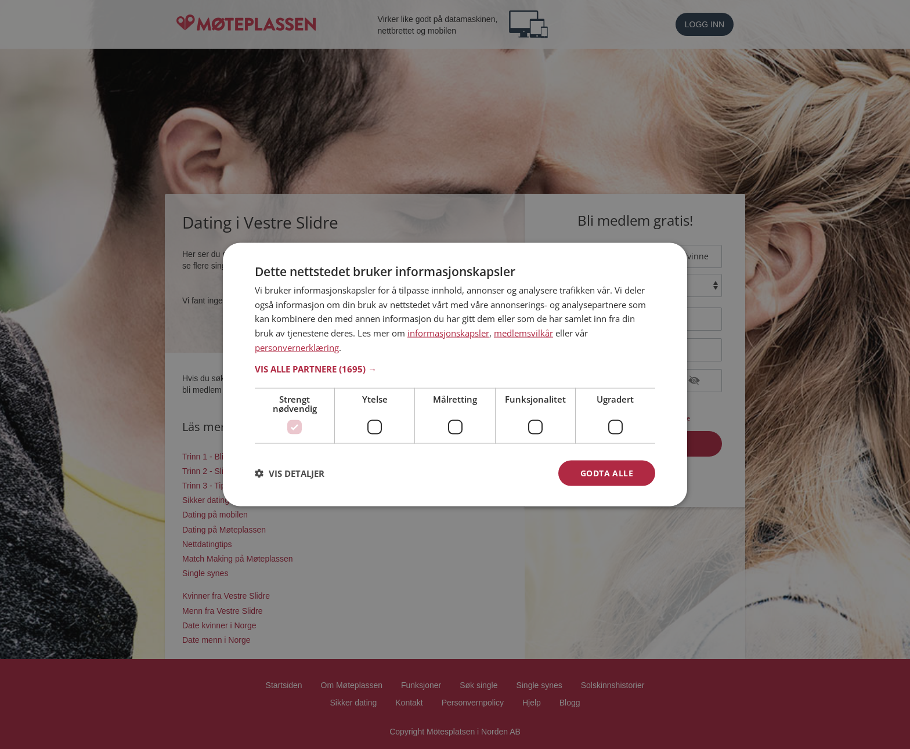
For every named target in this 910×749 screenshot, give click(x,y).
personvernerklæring (297, 347)
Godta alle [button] (606, 472)
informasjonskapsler (448, 333)
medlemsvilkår (523, 333)
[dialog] (455, 374)
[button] (455, 368)
